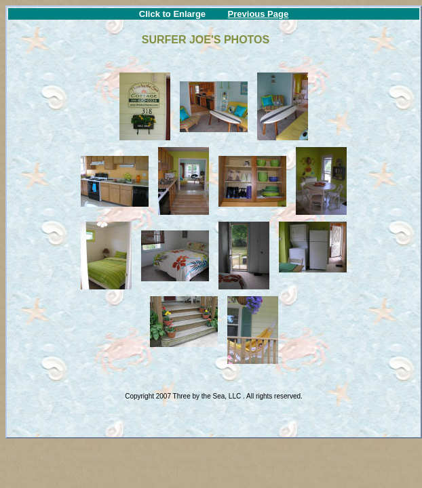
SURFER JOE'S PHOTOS (207, 39)
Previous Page (258, 14)
